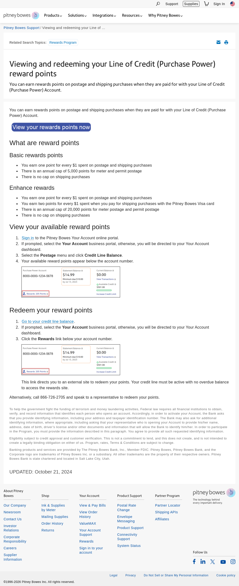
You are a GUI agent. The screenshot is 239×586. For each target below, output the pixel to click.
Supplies (191, 4)
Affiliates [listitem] (162, 519)
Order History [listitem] (52, 523)
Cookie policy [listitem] (225, 575)
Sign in (28, 238)
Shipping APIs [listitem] (166, 512)
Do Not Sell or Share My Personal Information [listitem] (176, 575)
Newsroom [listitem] (12, 512)
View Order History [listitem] (88, 514)
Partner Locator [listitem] (167, 505)
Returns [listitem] (47, 530)
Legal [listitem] (113, 575)
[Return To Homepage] (21, 16)
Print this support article (226, 42)
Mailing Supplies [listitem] (54, 517)
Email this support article (218, 42)
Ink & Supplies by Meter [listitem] (53, 507)
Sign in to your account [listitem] (91, 550)
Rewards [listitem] (86, 541)
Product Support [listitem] (130, 528)
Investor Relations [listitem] (11, 528)
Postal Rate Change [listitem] (126, 507)
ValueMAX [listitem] (87, 523)
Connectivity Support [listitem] (127, 537)
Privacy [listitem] (130, 575)
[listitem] (194, 561)
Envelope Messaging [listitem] (126, 519)
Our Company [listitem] (15, 505)
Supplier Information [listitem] (13, 557)
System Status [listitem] (129, 546)
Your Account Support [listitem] (90, 532)
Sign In (219, 4)
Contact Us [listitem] (13, 519)
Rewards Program (63, 42)
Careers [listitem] (10, 548)
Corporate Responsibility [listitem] (15, 539)
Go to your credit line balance (48, 321)
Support (171, 4)
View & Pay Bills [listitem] (92, 505)
